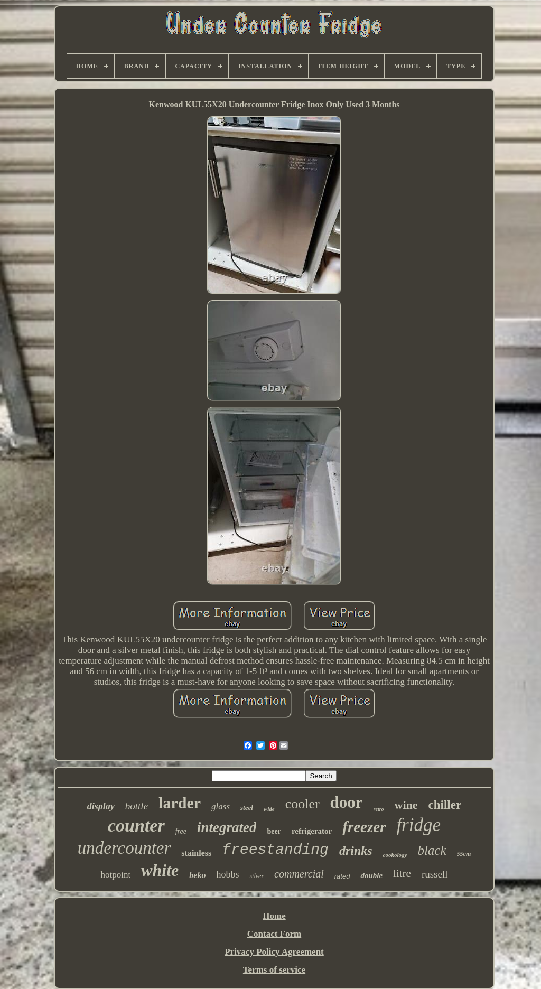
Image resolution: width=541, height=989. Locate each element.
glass (220, 806)
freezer (364, 826)
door (346, 802)
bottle (136, 805)
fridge (418, 825)
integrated (227, 827)
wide (269, 809)
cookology (395, 855)
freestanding (275, 850)
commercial (299, 874)
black (431, 850)
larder (179, 802)
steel (246, 807)
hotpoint (115, 875)
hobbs (227, 874)
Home (274, 916)
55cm (464, 853)
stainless (196, 852)
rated (342, 876)
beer (274, 831)
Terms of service (274, 970)
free (180, 831)
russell (435, 874)
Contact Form (274, 934)
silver (256, 876)
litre (402, 873)
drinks (355, 850)
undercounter (124, 847)
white (160, 870)
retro (379, 809)
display (101, 806)
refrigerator (312, 831)
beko (197, 875)
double (371, 875)
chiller (445, 804)
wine (406, 804)
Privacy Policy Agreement (274, 952)
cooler (302, 803)
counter (136, 825)
